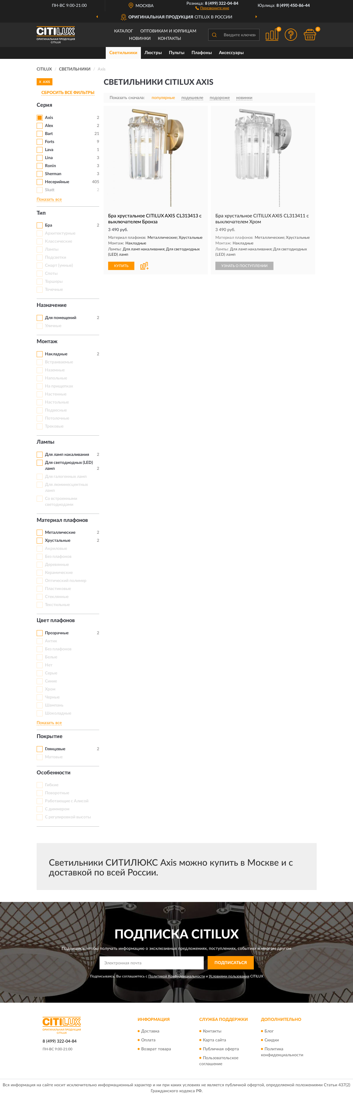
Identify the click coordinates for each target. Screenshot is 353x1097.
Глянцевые (55, 749)
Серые (51, 673)
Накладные (56, 354)
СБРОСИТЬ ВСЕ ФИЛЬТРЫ (67, 93)
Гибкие (51, 785)
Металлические (60, 533)
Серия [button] (44, 105)
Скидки (272, 1040)
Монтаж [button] (47, 341)
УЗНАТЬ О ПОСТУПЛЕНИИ (244, 266)
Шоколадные (58, 713)
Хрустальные (57, 541)
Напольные (56, 378)
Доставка (150, 1031)
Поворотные (57, 793)
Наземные (55, 370)
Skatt (50, 190)
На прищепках (59, 386)
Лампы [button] (46, 442)
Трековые (54, 426)
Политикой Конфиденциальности (176, 976)
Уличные (53, 326)
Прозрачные (57, 633)
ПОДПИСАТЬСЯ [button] (230, 963)
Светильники (123, 53)
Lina (49, 158)
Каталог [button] (123, 31)
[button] (212, 8)
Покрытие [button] (50, 736)
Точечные (54, 290)
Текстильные (57, 605)
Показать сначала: (127, 98)
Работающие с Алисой (66, 801)
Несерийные (57, 182)
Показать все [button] (49, 199)
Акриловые (56, 549)
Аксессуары (231, 53)
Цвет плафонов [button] (56, 620)
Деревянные (57, 565)
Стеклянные (57, 597)
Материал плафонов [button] (62, 520)
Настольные (57, 402)
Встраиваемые (59, 362)
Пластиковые (58, 589)
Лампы (51, 249)
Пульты (176, 53)
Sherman (53, 174)
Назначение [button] (52, 305)
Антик (51, 641)
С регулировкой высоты (68, 817)
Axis (49, 118)
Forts (49, 142)
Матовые (54, 757)
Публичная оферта (221, 1049)
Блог (269, 1031)
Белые (51, 657)
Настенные (55, 394)
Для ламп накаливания (67, 455)
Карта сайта (214, 1040)
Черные (52, 697)
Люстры (153, 53)
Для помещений (60, 318)
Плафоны (202, 53)
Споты (51, 273)
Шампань (54, 705)
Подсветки (55, 257)
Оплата (148, 1040)
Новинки (140, 39)
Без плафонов (58, 557)
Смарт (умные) (59, 265)
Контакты (169, 39)
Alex (49, 126)
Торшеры (54, 282)
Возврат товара (156, 1049)
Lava (49, 150)
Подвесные (56, 410)
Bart (49, 134)
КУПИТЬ (121, 266)
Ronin (50, 166)
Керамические (59, 573)
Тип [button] (41, 213)
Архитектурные (60, 233)
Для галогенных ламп (66, 477)
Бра (48, 225)
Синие (51, 681)
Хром (50, 689)
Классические (58, 241)
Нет (48, 665)
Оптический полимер (65, 581)
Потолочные (57, 418)
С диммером (57, 809)
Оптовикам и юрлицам (168, 31)
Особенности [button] (54, 773)
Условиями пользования (229, 976)
